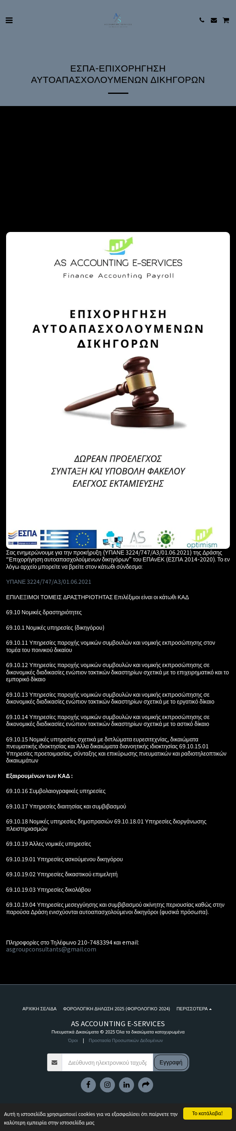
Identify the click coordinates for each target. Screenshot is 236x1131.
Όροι (73, 1040)
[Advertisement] (118, 171)
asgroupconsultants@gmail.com (51, 949)
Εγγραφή (171, 1062)
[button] (9, 19)
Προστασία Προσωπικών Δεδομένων (126, 1040)
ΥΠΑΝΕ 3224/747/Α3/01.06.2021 (48, 581)
